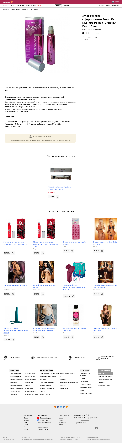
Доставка (101, 5)
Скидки (39, 5)
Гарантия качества (42, 427)
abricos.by (5, 437)
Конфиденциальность (43, 424)
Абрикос (5, 9)
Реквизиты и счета (42, 429)
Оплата (108, 5)
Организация (42, 415)
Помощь (61, 424)
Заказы (61, 420)
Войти (115, 2)
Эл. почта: (82, 420)
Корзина (61, 418)
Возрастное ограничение (44, 422)
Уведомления (62, 422)
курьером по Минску (45, 136)
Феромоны (25, 9)
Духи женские (34, 9)
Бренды (26, 429)
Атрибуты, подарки (15, 9)
